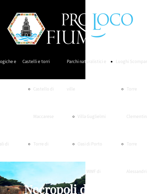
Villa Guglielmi (92, 116)
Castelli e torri (36, 61)
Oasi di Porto (90, 144)
